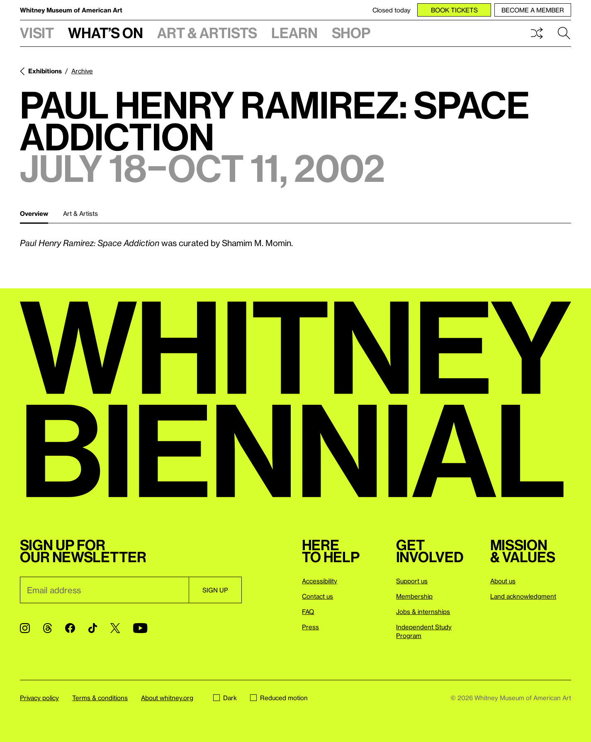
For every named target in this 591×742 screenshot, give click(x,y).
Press (310, 627)
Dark (225, 697)
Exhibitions (45, 71)
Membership (414, 596)
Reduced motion (279, 697)
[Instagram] (24, 628)
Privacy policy (39, 697)
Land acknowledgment (523, 596)
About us (503, 581)
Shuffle (536, 33)
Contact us (317, 596)
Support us (412, 581)
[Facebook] (70, 628)
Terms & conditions (100, 697)
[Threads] (47, 628)
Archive (82, 71)
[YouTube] (140, 628)
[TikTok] (93, 628)
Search (564, 33)
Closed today (391, 10)
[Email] (104, 590)
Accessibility (319, 581)
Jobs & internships (423, 611)
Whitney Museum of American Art (71, 10)
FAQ (308, 611)
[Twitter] (115, 628)
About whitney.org (167, 697)
